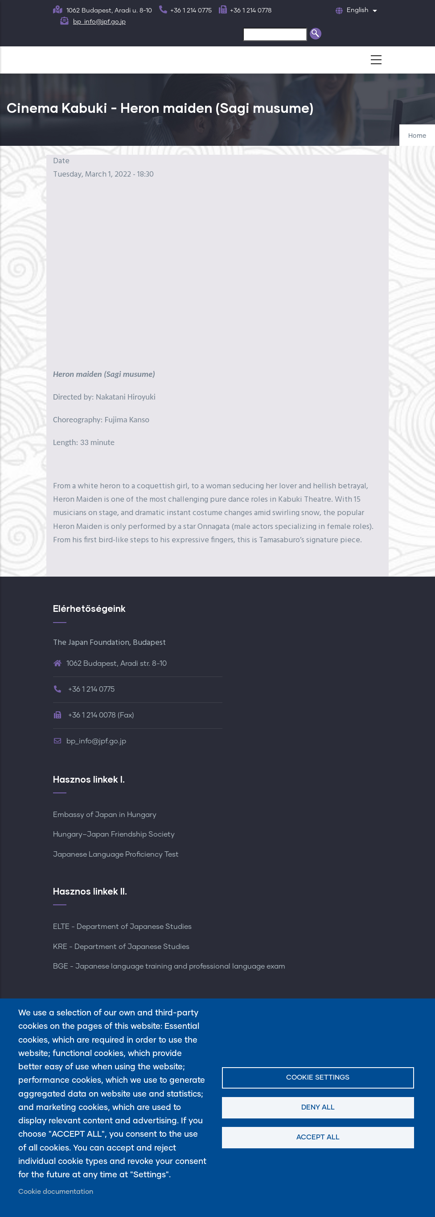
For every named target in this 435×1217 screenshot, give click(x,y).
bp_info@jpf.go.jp (99, 22)
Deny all (318, 1107)
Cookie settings (317, 1077)
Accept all (318, 1137)
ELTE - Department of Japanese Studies (122, 926)
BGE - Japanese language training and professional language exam (169, 966)
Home (417, 136)
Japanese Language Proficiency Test (116, 854)
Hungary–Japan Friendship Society (114, 834)
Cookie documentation (55, 1191)
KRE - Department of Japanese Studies (121, 946)
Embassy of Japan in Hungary (104, 814)
